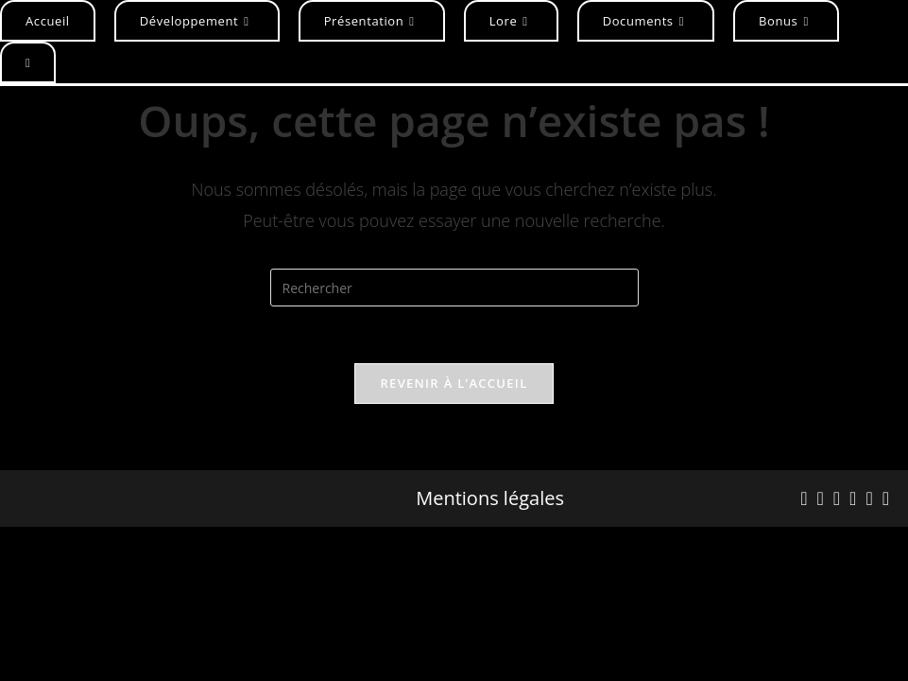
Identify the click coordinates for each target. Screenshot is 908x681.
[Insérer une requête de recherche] (454, 287)
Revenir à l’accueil (453, 383)
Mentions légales (490, 498)
